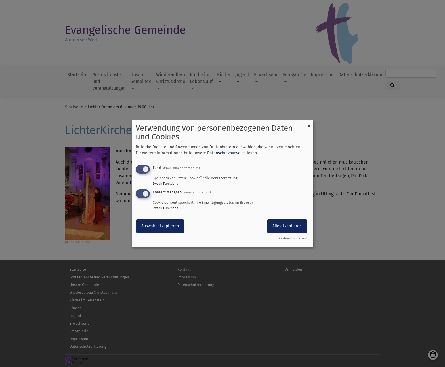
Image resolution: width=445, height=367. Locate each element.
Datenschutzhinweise (226, 153)
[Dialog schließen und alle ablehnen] (309, 123)
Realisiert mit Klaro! (293, 238)
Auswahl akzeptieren (160, 226)
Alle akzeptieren (287, 226)
